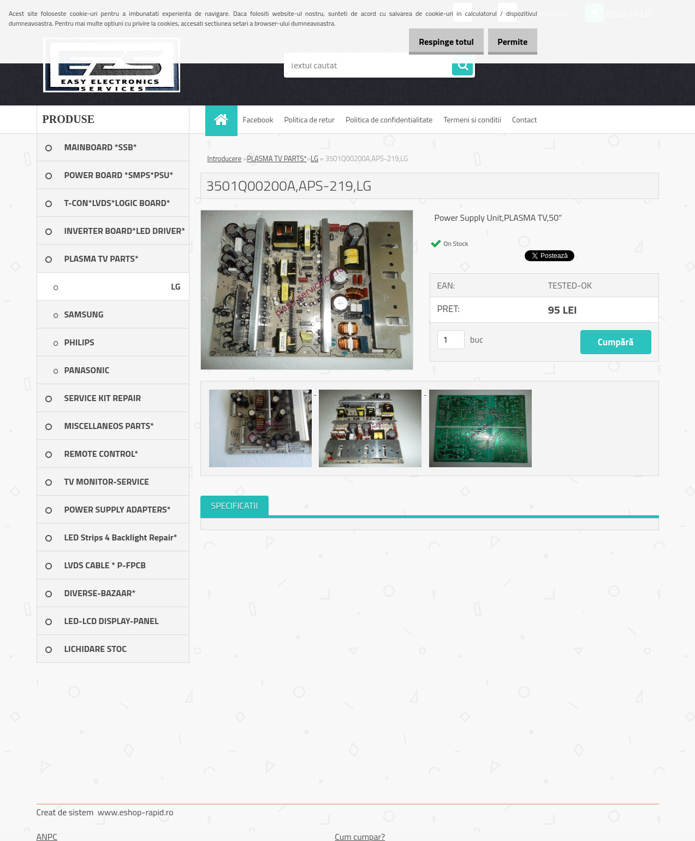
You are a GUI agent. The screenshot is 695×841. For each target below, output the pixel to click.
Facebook (258, 119)
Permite (509, 41)
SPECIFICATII (234, 505)
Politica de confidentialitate (389, 119)
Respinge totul (434, 41)
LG (314, 158)
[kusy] (451, 339)
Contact (524, 119)
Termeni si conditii (472, 119)
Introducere (224, 158)
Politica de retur (309, 119)
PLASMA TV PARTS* (277, 158)
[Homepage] (224, 119)
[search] (462, 65)
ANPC (47, 836)
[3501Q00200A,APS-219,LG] (307, 214)
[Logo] (112, 65)
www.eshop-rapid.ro (136, 812)
